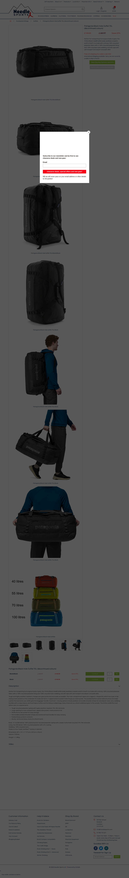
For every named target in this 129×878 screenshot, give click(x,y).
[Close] (88, 132)
